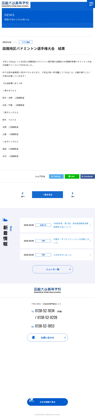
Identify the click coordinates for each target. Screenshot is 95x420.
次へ (73, 196)
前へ (23, 196)
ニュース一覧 (52, 269)
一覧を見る (47, 194)
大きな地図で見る (47, 402)
